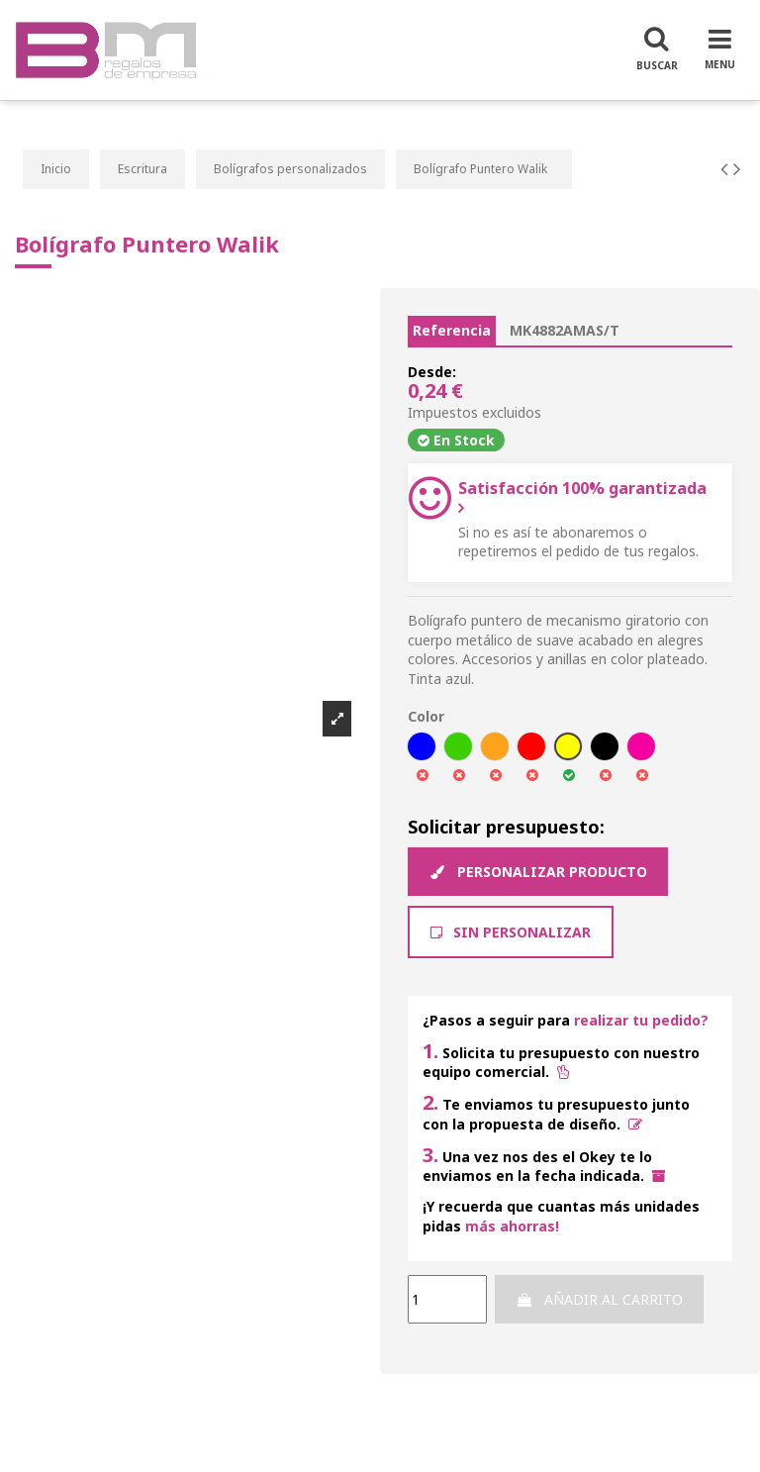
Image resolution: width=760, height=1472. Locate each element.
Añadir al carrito (599, 1299)
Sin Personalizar (510, 932)
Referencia (452, 330)
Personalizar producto (537, 871)
